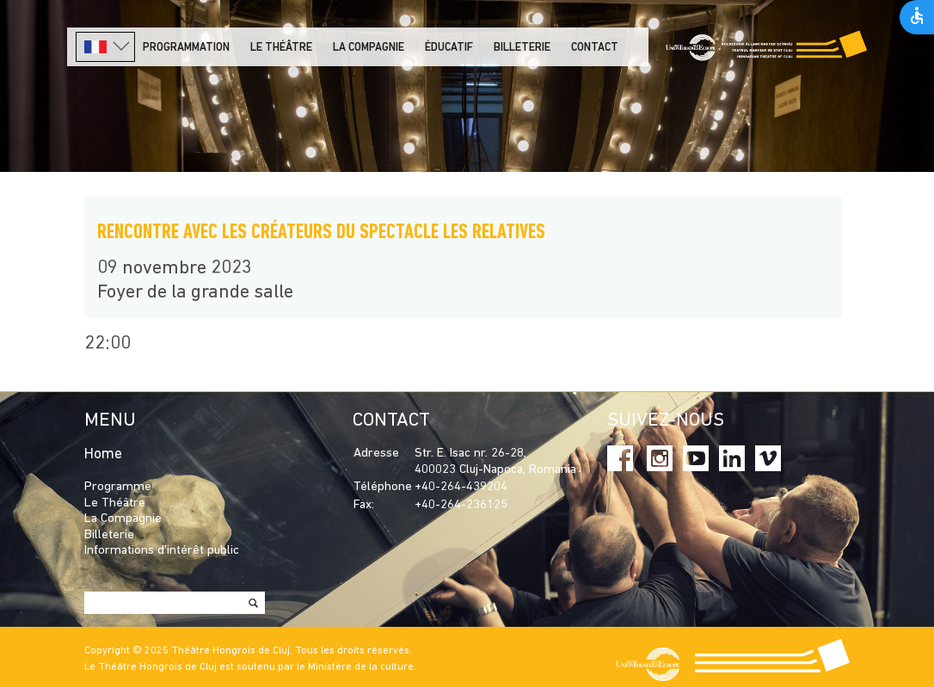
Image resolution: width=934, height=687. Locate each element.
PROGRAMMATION (186, 47)
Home (103, 454)
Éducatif (449, 47)
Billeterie (522, 47)
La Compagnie (368, 47)
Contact (594, 47)
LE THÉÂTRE (281, 47)
